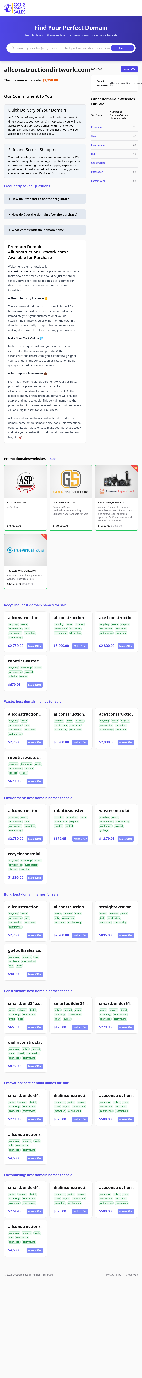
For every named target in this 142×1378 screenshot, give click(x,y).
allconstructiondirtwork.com (47, 69)
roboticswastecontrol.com (34, 661)
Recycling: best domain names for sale (35, 605)
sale (36, 956)
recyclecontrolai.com (29, 854)
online (58, 913)
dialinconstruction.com (31, 1042)
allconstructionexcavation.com (85, 907)
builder (67, 1018)
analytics (24, 869)
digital (78, 913)
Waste (94, 136)
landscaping (122, 1110)
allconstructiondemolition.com (85, 617)
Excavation (97, 171)
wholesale (14, 961)
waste (24, 624)
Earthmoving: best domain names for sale (38, 1175)
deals (19, 965)
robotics (13, 676)
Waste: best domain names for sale (32, 701)
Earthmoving (98, 180)
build (20, 1018)
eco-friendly (106, 826)
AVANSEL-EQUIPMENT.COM (113, 502)
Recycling (96, 127)
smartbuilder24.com (74, 1003)
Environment (98, 145)
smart (12, 1018)
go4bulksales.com (26, 950)
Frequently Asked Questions (27, 186)
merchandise (28, 961)
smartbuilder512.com (29, 1095)
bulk (27, 628)
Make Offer (129, 69)
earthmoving (15, 637)
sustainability (122, 821)
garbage (104, 830)
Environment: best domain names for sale (38, 798)
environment (15, 628)
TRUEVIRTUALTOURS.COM (21, 570)
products (114, 913)
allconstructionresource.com (37, 1134)
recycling (13, 624)
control (23, 676)
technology (26, 667)
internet (68, 913)
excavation (30, 633)
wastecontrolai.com (119, 810)
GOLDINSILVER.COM (64, 502)
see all (55, 458)
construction (15, 633)
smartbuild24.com (26, 1003)
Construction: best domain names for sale (38, 990)
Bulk (93, 153)
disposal (80, 624)
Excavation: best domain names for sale (36, 1083)
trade (124, 913)
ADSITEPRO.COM (16, 502)
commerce (14, 956)
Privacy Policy (113, 1274)
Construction (98, 162)
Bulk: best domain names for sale (31, 894)
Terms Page (131, 1274)
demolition (75, 633)
